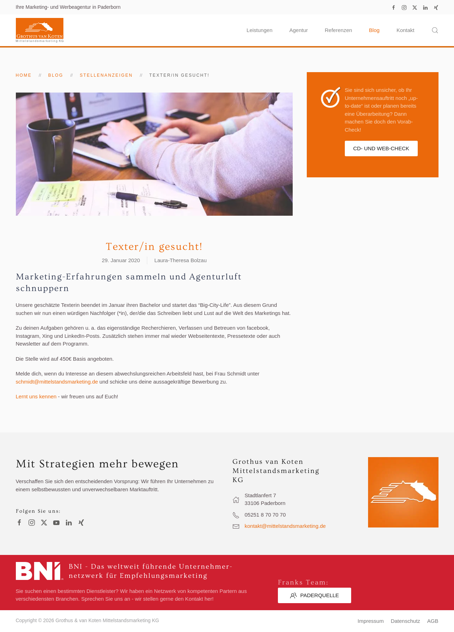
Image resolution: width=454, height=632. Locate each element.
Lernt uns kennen (36, 396)
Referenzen (338, 30)
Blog (374, 30)
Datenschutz (405, 621)
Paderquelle (314, 595)
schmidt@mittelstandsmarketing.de (57, 382)
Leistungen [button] (259, 30)
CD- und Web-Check (381, 148)
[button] (435, 30)
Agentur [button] (298, 30)
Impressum (370, 621)
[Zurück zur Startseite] (39, 30)
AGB (433, 621)
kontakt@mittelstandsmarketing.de (285, 526)
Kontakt (406, 30)
